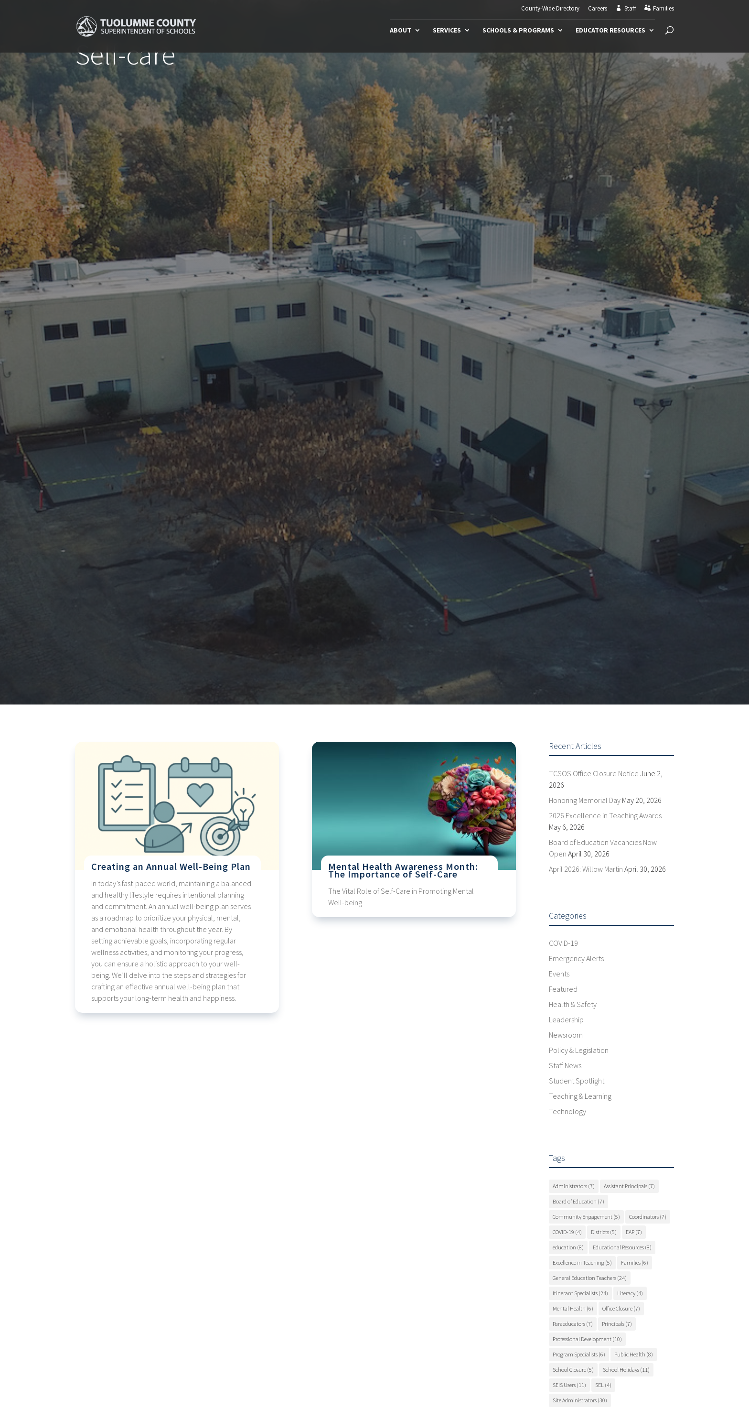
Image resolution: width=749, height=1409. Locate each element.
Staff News (565, 1065)
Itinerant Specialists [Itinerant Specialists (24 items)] (580, 1293)
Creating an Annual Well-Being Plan (171, 866)
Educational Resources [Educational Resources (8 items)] (622, 1247)
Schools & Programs (518, 30)
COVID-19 (563, 943)
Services (447, 30)
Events (559, 973)
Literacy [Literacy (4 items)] (630, 1293)
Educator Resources (610, 30)
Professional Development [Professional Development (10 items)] (587, 1339)
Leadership (566, 1019)
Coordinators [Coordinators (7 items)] (647, 1216)
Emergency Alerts (576, 958)
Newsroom (566, 1035)
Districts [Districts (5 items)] (604, 1232)
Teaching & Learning (580, 1096)
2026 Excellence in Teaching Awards (605, 815)
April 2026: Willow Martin (586, 869)
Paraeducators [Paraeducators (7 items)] (573, 1323)
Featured (563, 989)
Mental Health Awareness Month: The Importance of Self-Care (403, 870)
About (400, 30)
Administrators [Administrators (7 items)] (574, 1186)
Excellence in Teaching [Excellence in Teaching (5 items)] (582, 1262)
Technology (567, 1111)
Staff (630, 8)
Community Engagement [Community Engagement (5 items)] (586, 1216)
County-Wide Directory (550, 8)
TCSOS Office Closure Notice (594, 773)
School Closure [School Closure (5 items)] (573, 1369)
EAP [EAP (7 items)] (634, 1232)
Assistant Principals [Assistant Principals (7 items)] (629, 1186)
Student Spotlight (576, 1080)
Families (663, 8)
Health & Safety (573, 1004)
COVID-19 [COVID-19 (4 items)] (567, 1232)
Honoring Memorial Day (585, 800)
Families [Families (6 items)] (634, 1262)
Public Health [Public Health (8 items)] (633, 1354)
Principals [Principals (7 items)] (617, 1323)
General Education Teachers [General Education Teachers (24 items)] (590, 1277)
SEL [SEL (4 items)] (603, 1384)
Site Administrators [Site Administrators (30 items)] (580, 1400)
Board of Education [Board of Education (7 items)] (578, 1201)
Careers (597, 8)
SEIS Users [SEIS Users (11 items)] (569, 1384)
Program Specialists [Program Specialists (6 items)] (579, 1354)
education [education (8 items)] (568, 1247)
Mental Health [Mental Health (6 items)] (573, 1308)
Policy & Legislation (579, 1050)
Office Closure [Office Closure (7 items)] (621, 1308)
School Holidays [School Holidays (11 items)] (626, 1369)
